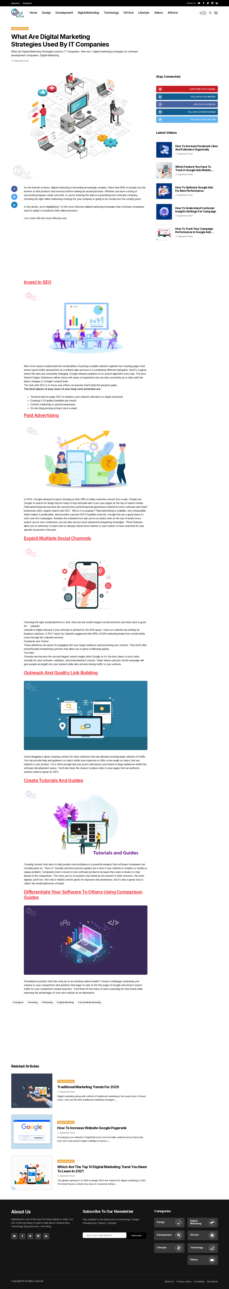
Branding (34, 1002)
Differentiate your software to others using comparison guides (83, 894)
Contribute (199, 1281)
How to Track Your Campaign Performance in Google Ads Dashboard (194, 232)
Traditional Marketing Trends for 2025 (88, 1087)
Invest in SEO (37, 282)
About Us (15, 3)
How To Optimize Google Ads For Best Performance (194, 189)
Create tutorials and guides (53, 780)
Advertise (27, 3)
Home (33, 12)
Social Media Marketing (90, 1002)
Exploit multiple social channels (57, 538)
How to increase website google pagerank (92, 1128)
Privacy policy (184, 1281)
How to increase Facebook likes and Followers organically (196, 148)
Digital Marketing (88, 12)
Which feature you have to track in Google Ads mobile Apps (193, 170)
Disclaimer (212, 1281)
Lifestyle (143, 12)
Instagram (19, 1002)
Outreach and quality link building (61, 672)
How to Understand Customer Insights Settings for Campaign (195, 210)
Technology (111, 12)
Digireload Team (21, 61)
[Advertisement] (85, 254)
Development (64, 12)
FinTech (128, 12)
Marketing (48, 1002)
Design (46, 12)
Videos (158, 12)
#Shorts (173, 12)
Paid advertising (41, 415)
